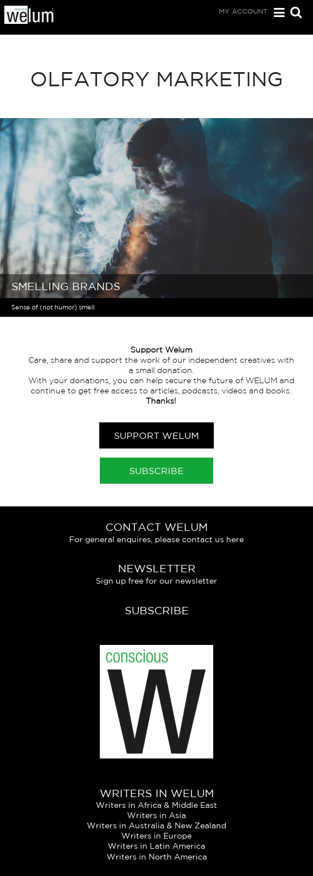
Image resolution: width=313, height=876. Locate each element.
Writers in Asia (156, 815)
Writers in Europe (156, 835)
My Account (243, 11)
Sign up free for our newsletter (156, 580)
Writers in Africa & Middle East (156, 805)
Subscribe (156, 471)
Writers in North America (157, 856)
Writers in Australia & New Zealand (156, 825)
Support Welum (156, 435)
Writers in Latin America (156, 845)
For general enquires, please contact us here (156, 539)
